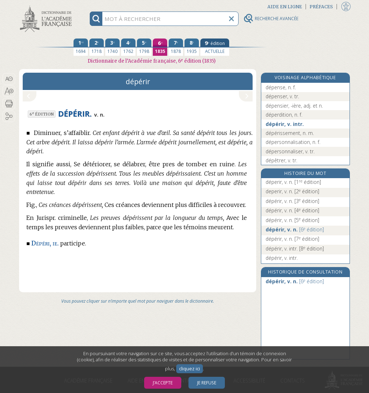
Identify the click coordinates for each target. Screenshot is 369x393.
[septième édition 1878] (176, 47)
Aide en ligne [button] (284, 6)
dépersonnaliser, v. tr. (290, 151)
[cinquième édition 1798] (144, 47)
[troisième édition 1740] (112, 47)
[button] (9, 79)
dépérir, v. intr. (285, 124)
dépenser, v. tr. (282, 96)
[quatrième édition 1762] (128, 47)
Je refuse (206, 383)
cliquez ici (189, 369)
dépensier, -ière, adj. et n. (294, 105)
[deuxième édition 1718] (96, 47)
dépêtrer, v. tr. (281, 160)
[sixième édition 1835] (160, 47)
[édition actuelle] (214, 47)
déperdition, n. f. (284, 114)
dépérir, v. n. (292, 201)
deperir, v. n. (292, 191)
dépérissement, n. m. (290, 133)
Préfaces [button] (321, 6)
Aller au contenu (47, 6)
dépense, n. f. (281, 87)
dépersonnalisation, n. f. (293, 142)
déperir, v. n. (293, 182)
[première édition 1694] (81, 47)
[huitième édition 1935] (191, 47)
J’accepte (163, 383)
